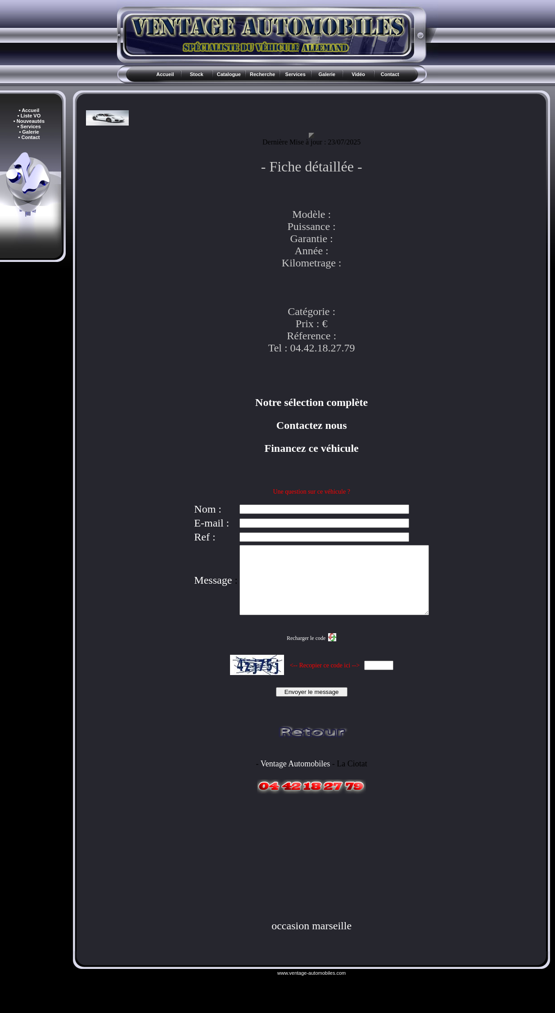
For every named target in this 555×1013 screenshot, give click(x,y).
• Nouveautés (29, 121)
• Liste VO (29, 115)
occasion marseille (311, 939)
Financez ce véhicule (312, 448)
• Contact (29, 137)
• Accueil (29, 110)
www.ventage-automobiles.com (311, 986)
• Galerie (29, 132)
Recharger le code (306, 651)
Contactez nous (311, 425)
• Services (29, 126)
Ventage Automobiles (295, 777)
